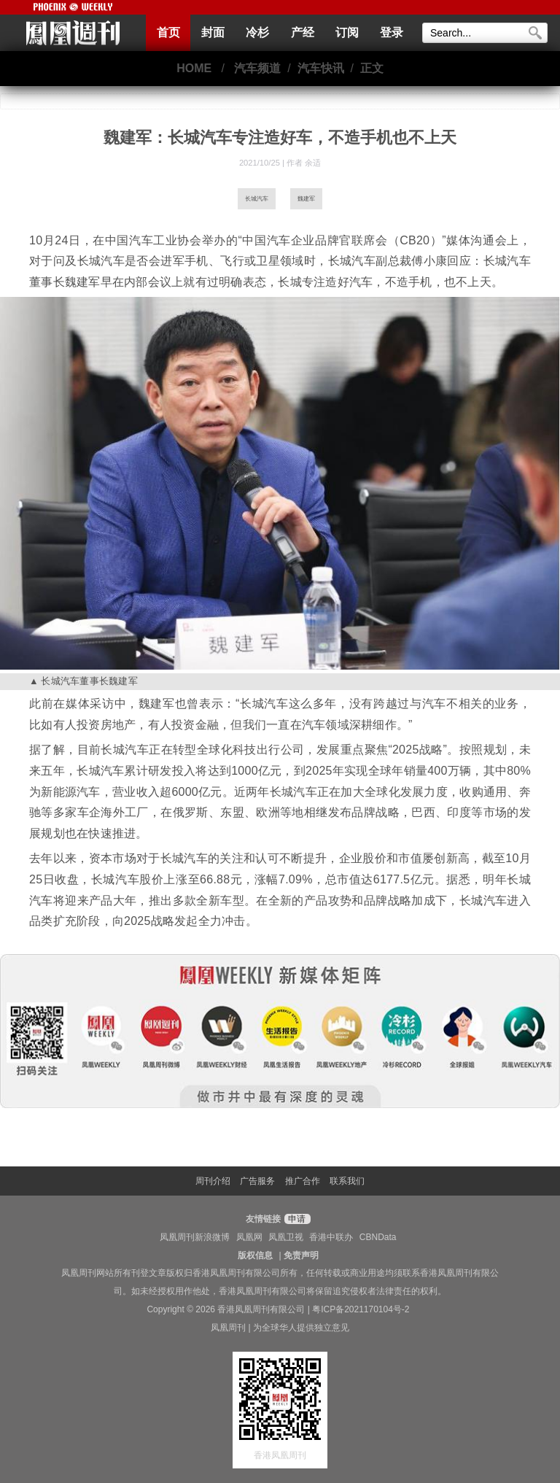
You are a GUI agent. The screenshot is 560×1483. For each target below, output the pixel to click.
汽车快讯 (321, 68)
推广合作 (302, 1181)
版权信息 (255, 1255)
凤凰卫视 (285, 1237)
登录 (391, 32)
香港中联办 (331, 1237)
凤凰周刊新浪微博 (195, 1237)
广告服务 (257, 1181)
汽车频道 (257, 68)
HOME (193, 68)
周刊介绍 (212, 1181)
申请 (296, 1219)
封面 (213, 32)
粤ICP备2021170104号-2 (360, 1309)
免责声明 (301, 1255)
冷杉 (257, 32)
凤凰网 (249, 1237)
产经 (302, 32)
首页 (168, 32)
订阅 (347, 32)
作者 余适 (304, 162)
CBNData (378, 1237)
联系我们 (347, 1181)
